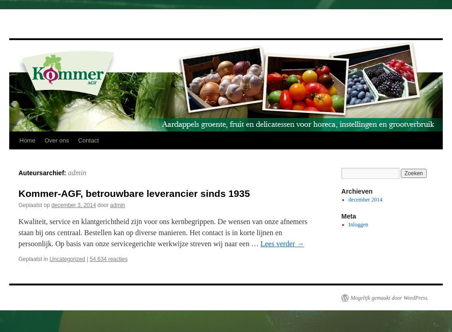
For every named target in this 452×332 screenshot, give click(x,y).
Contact (88, 140)
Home (27, 140)
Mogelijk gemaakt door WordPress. (389, 298)
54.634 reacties (109, 259)
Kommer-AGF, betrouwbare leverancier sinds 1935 (134, 193)
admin (77, 173)
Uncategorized (67, 259)
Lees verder (282, 244)
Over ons (57, 140)
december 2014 (366, 199)
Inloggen (359, 224)
